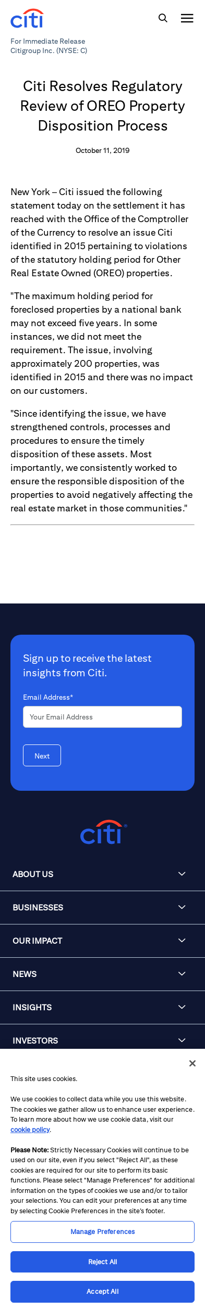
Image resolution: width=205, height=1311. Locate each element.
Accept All (102, 1291)
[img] (163, 18)
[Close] (192, 1063)
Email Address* (48, 697)
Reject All (102, 1262)
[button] (102, 874)
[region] (102, 1180)
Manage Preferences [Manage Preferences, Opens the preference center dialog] (102, 1232)
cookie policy (30, 1130)
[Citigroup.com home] (102, 832)
